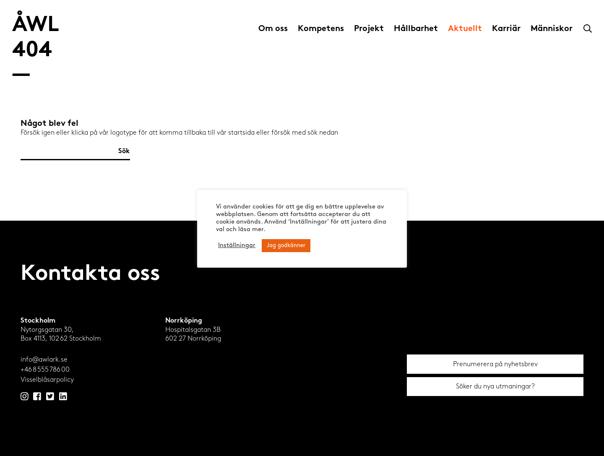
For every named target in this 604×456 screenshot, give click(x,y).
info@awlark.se (44, 359)
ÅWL (35, 50)
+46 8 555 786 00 (45, 369)
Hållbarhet (416, 29)
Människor (552, 29)
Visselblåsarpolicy (47, 379)
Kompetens (321, 29)
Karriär (506, 29)
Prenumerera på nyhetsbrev (495, 364)
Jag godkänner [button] (286, 245)
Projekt (369, 29)
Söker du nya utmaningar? (495, 386)
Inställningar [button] (236, 245)
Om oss (273, 29)
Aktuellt (465, 29)
